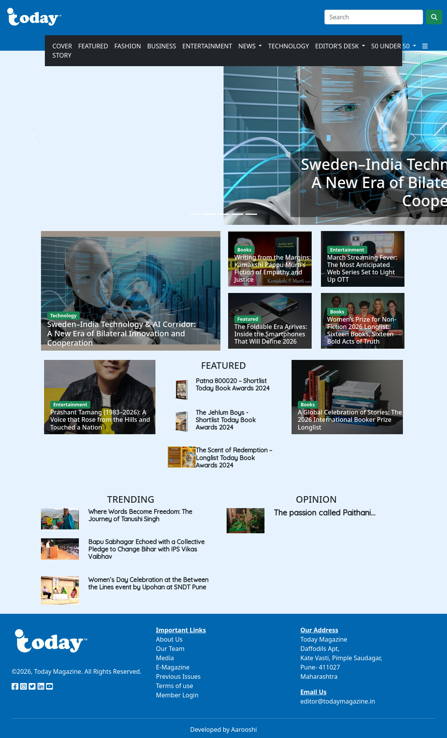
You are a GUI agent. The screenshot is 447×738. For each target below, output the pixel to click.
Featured (93, 46)
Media (165, 658)
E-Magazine (172, 667)
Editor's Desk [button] (337, 46)
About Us (169, 639)
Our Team (170, 648)
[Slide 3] (223, 214)
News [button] (247, 46)
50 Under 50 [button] (391, 46)
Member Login (177, 695)
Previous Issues (178, 676)
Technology (288, 46)
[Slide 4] (237, 214)
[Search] (373, 17)
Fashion (127, 46)
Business (161, 46)
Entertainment (207, 46)
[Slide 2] (209, 214)
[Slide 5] (251, 214)
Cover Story (62, 51)
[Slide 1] (195, 214)
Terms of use (174, 685)
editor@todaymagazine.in (337, 701)
